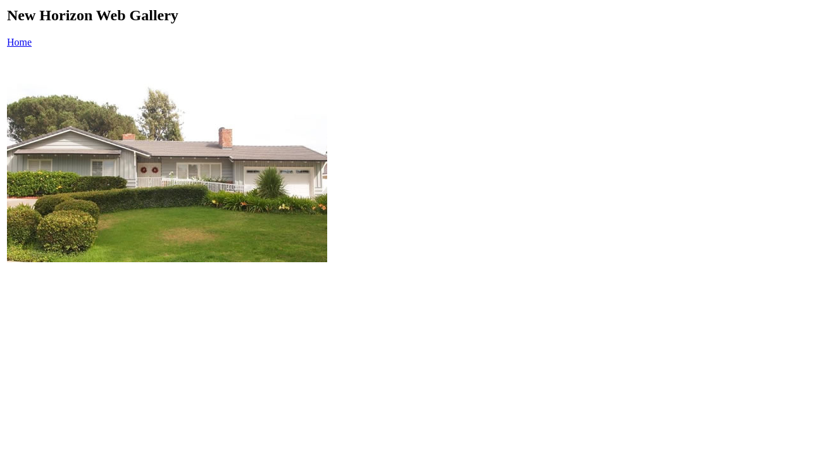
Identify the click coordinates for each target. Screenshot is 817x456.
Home (19, 42)
